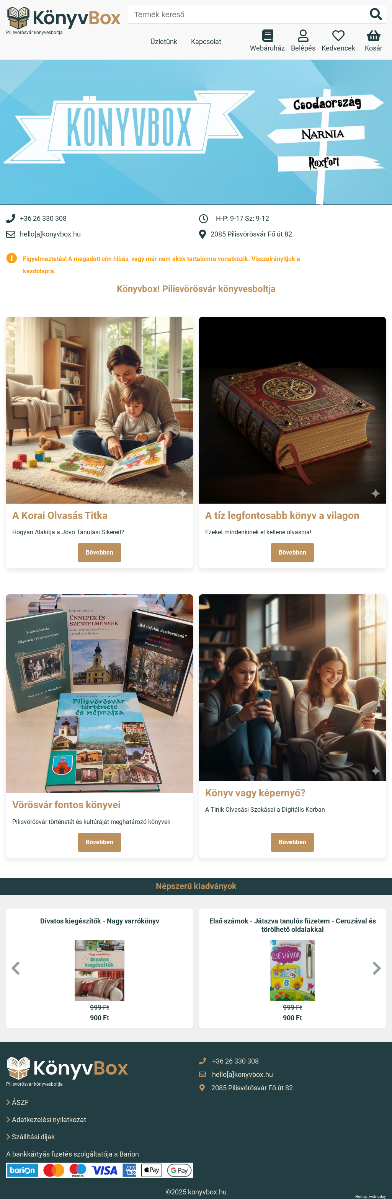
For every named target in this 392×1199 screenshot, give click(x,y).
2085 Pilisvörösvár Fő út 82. (252, 234)
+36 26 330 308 (43, 218)
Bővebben (99, 552)
